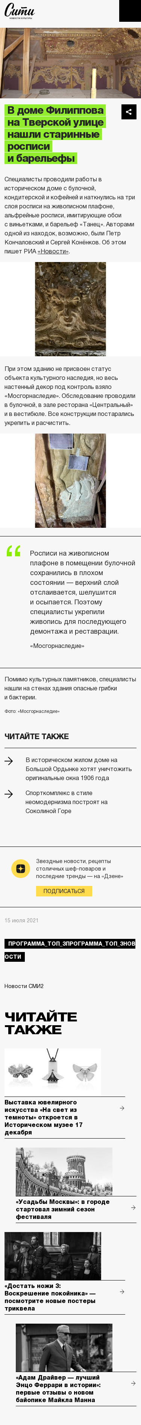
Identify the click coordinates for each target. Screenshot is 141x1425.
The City (20, 11)
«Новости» (53, 251)
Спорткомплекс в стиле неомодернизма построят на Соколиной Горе (67, 802)
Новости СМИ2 (24, 986)
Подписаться (64, 891)
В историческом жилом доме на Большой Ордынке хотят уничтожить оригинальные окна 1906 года (79, 769)
